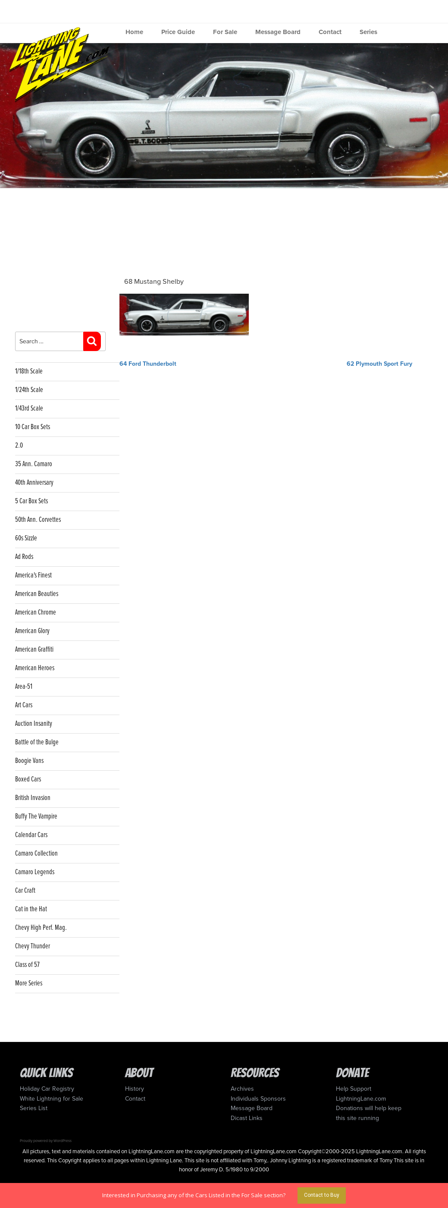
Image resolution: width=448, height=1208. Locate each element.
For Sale (225, 32)
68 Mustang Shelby (154, 281)
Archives (242, 1088)
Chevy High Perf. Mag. (41, 928)
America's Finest (33, 575)
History (134, 1088)
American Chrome (35, 613)
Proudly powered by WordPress (46, 1141)
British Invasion (32, 798)
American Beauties (36, 594)
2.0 (19, 446)
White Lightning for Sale (51, 1098)
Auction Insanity (33, 724)
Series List (33, 1108)
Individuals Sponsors (258, 1098)
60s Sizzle (26, 538)
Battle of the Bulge (37, 742)
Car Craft (25, 891)
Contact (330, 32)
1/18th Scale (29, 372)
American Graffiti (34, 650)
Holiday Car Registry (47, 1088)
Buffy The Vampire (36, 817)
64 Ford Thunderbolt (147, 363)
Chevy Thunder (32, 946)
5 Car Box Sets (31, 501)
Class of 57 (27, 965)
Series (368, 32)
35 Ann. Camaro (33, 464)
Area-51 (23, 687)
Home (134, 32)
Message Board (278, 32)
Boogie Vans (29, 761)
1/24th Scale (29, 390)
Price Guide (178, 32)
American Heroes (34, 668)
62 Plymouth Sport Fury (379, 363)
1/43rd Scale (29, 409)
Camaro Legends (34, 872)
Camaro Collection (36, 854)
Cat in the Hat (31, 909)
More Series (28, 983)
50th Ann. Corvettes (38, 520)
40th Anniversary (34, 483)
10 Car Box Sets (32, 427)
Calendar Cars (31, 835)
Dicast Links (247, 1118)
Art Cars (23, 705)
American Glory (32, 631)
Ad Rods (24, 557)
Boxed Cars (28, 779)
